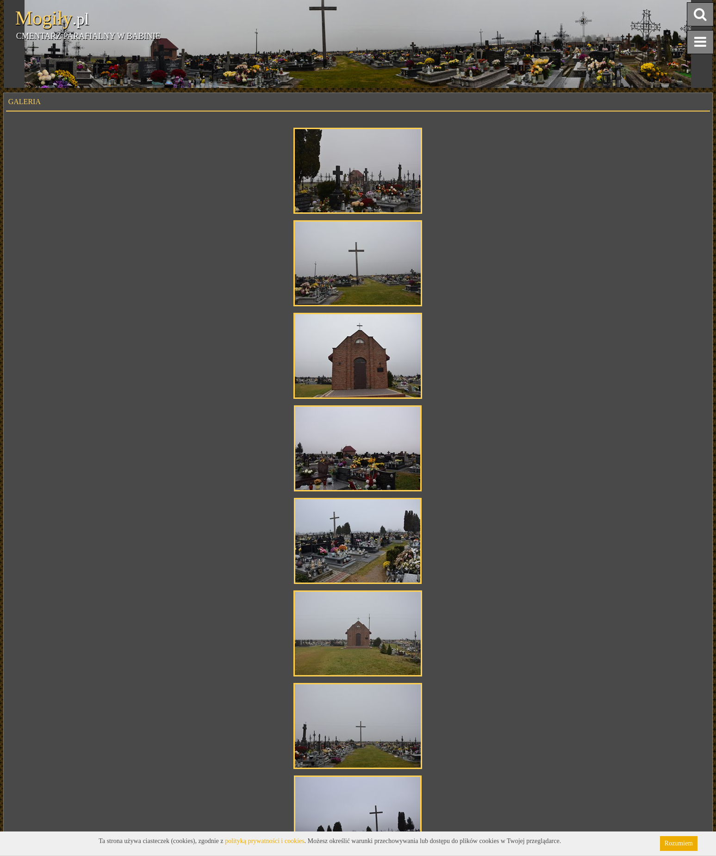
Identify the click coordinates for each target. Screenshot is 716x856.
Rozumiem (679, 843)
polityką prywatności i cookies (264, 840)
